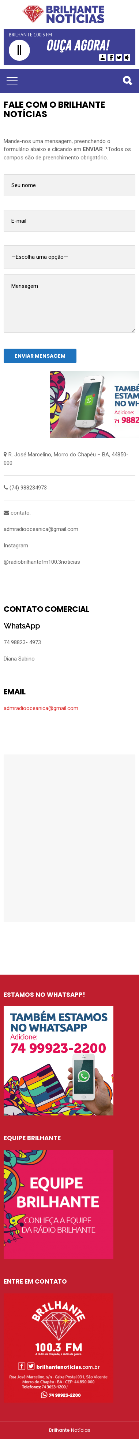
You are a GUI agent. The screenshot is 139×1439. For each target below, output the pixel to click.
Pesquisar (126, 82)
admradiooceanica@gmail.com (41, 708)
